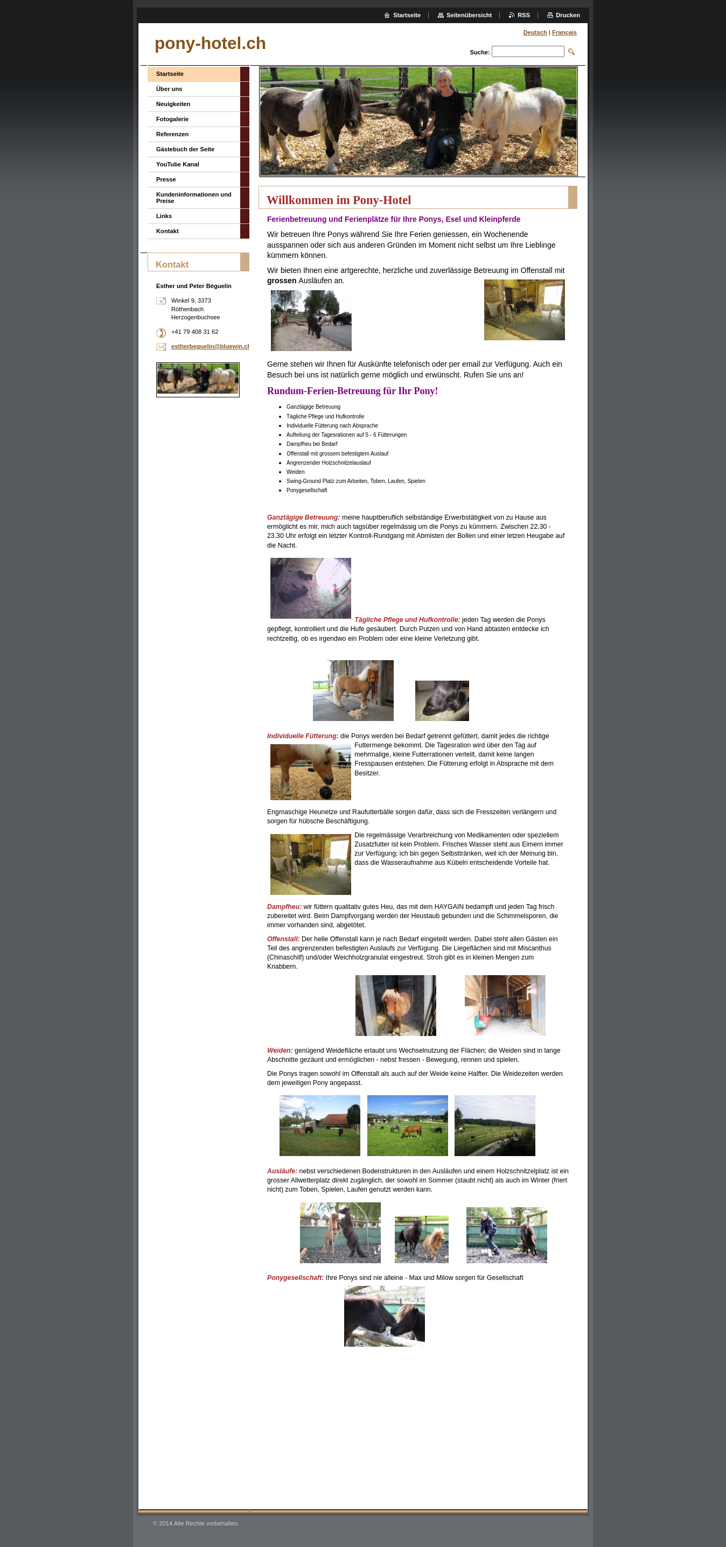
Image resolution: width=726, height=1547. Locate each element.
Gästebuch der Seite (185, 149)
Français (564, 32)
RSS (524, 15)
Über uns (169, 89)
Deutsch (535, 32)
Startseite (170, 74)
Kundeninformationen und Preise (194, 197)
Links (164, 216)
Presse (166, 179)
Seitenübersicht (469, 15)
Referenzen (172, 134)
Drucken (568, 15)
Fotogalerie (172, 119)
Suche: (480, 52)
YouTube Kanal (177, 164)
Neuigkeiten (173, 104)
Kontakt (167, 231)
